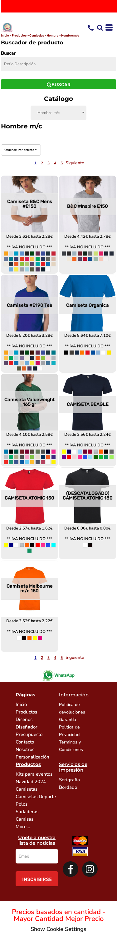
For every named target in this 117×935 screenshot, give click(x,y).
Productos (19, 35)
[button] (100, 27)
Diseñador (26, 727)
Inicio (5, 35)
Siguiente (75, 163)
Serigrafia (69, 780)
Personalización (32, 757)
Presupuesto (29, 734)
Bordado (68, 787)
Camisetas (36, 35)
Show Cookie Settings (58, 929)
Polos (21, 804)
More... (23, 826)
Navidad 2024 (31, 781)
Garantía (67, 720)
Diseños (24, 719)
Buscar (8, 53)
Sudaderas (27, 811)
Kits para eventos (34, 774)
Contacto (25, 742)
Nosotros (25, 749)
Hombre (52, 35)
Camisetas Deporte (36, 796)
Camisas (24, 819)
